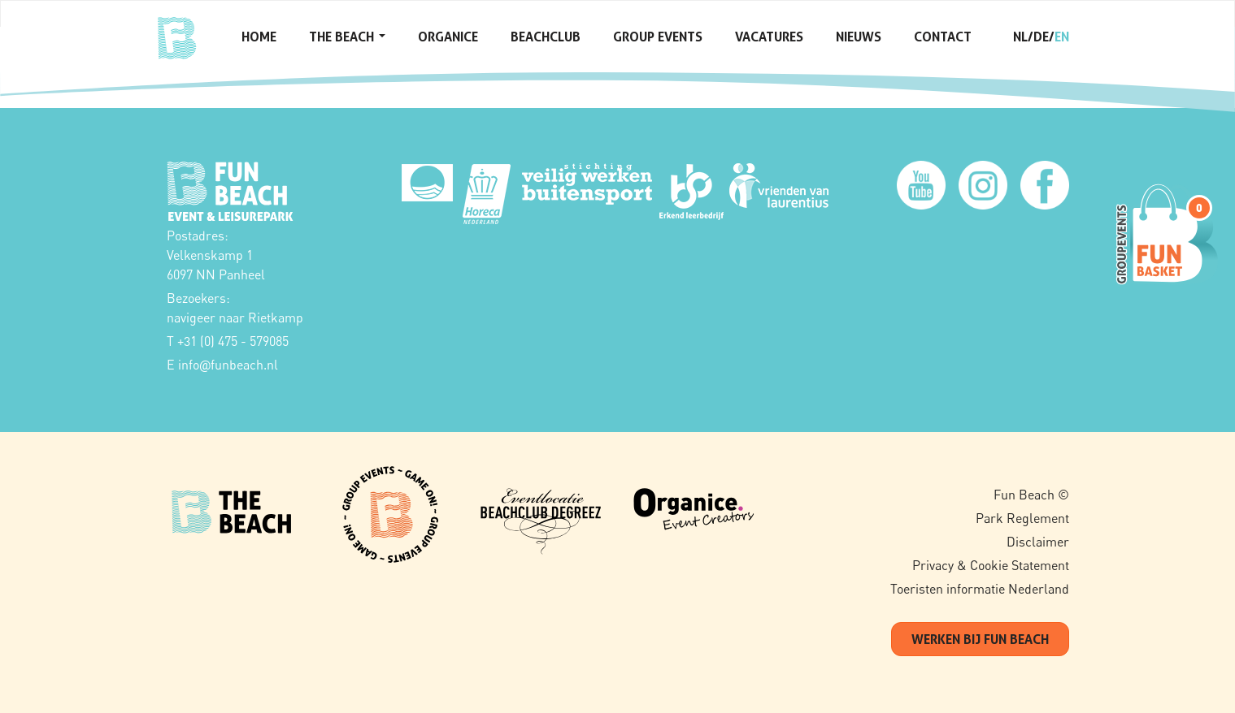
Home (258, 36)
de (1041, 36)
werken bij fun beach (980, 639)
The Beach (347, 36)
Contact (943, 36)
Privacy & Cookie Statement (990, 565)
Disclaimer (1038, 542)
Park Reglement (1022, 518)
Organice (448, 36)
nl (1020, 36)
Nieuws (858, 36)
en (1062, 36)
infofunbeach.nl (228, 364)
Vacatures (769, 36)
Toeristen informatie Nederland (979, 589)
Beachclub (546, 36)
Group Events (657, 36)
